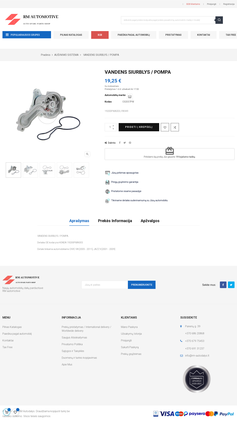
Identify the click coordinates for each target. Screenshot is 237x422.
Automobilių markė (115, 95)
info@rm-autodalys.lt (197, 355)
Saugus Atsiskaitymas (74, 337)
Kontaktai (203, 35)
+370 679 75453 (194, 341)
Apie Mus (67, 364)
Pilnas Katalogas (71, 35)
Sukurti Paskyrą (130, 347)
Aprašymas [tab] (79, 220)
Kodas (108, 101)
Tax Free (7, 347)
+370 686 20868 (194, 333)
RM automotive (11, 291)
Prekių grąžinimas (131, 354)
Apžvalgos (150, 220)
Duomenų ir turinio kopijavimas (79, 357)
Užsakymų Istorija (131, 333)
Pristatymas (173, 35)
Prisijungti (126, 340)
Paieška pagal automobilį (134, 35)
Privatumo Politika (72, 344)
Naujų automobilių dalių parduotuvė (22, 288)
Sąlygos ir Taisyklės (73, 351)
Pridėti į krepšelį (139, 127)
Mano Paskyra (129, 327)
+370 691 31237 (194, 348)
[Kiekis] (110, 127)
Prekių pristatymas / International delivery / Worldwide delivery (86, 328)
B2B (100, 35)
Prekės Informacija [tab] (115, 220)
